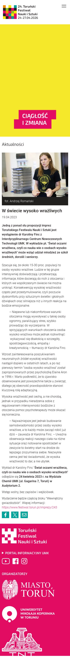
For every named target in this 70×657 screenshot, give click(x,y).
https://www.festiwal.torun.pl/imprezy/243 (29, 507)
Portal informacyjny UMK (27, 553)
